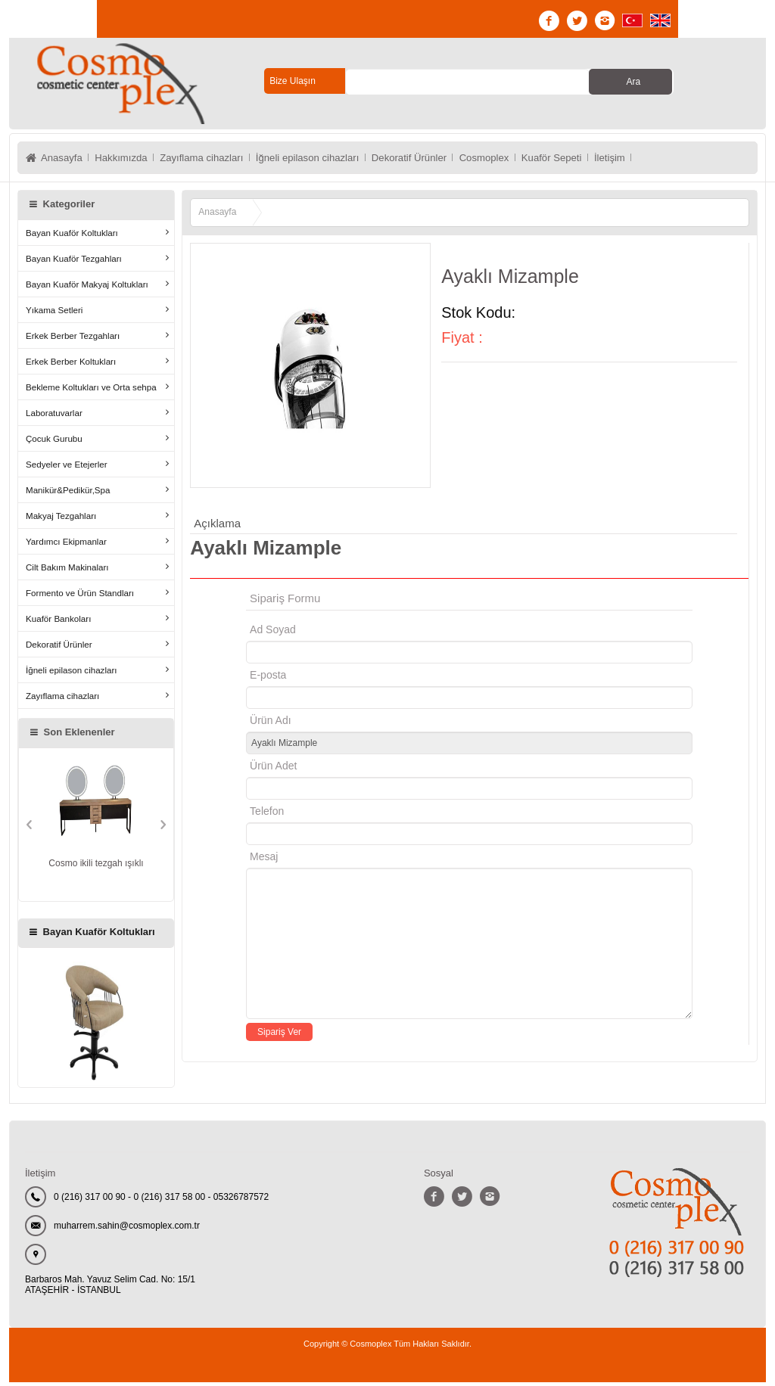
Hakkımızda (128, 160)
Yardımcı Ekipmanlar (66, 545)
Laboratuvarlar (54, 416)
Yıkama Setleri (54, 314)
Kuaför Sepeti (596, 160)
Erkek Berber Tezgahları (73, 339)
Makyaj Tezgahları (61, 519)
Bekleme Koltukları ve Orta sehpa (91, 391)
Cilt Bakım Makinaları (67, 571)
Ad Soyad (273, 633)
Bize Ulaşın (292, 81)
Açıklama (217, 527)
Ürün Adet (273, 769)
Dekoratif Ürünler (440, 160)
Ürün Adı (270, 724)
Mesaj (264, 860)
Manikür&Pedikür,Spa (68, 494)
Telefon (267, 815)
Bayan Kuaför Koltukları (72, 236)
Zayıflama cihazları (215, 160)
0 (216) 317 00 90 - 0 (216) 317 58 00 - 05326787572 (161, 1200)
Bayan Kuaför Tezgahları (74, 262)
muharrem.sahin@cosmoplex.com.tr (127, 1229)
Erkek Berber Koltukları (71, 365)
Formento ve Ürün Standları (80, 596)
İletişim (660, 160)
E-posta (332, 678)
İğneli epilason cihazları (330, 160)
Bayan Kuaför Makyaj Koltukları (87, 288)
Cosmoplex (522, 160)
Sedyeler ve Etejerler (66, 468)
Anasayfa (63, 160)
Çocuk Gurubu (54, 442)
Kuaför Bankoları (58, 622)
